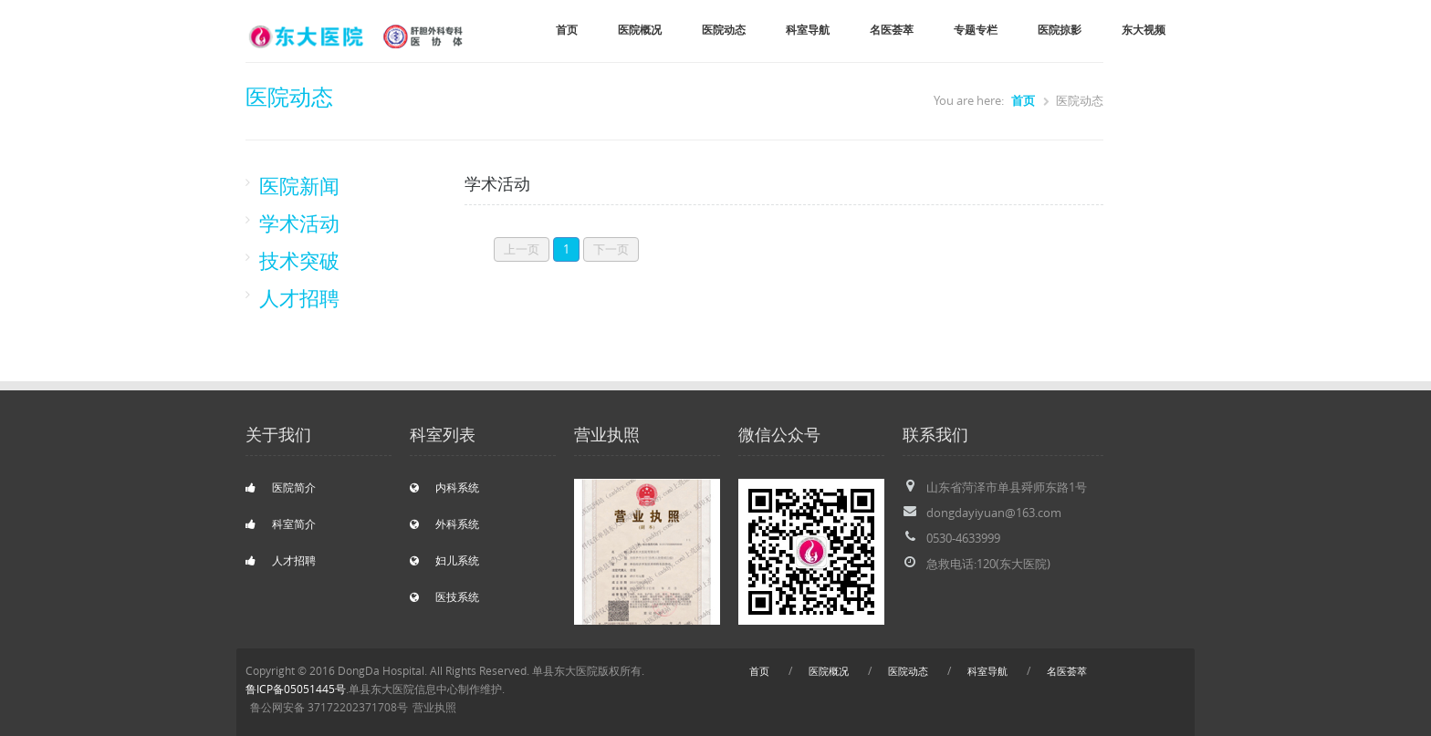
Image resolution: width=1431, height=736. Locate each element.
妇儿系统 (444, 560)
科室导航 (808, 29)
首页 (567, 29)
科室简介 (280, 524)
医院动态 (724, 29)
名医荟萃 (892, 29)
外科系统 (444, 524)
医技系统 (444, 597)
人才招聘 (299, 298)
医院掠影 (1059, 29)
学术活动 (299, 223)
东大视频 (1143, 29)
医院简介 (280, 487)
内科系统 (444, 487)
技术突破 (299, 260)
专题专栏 (976, 29)
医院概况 (640, 29)
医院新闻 (299, 185)
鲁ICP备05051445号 (295, 689)
